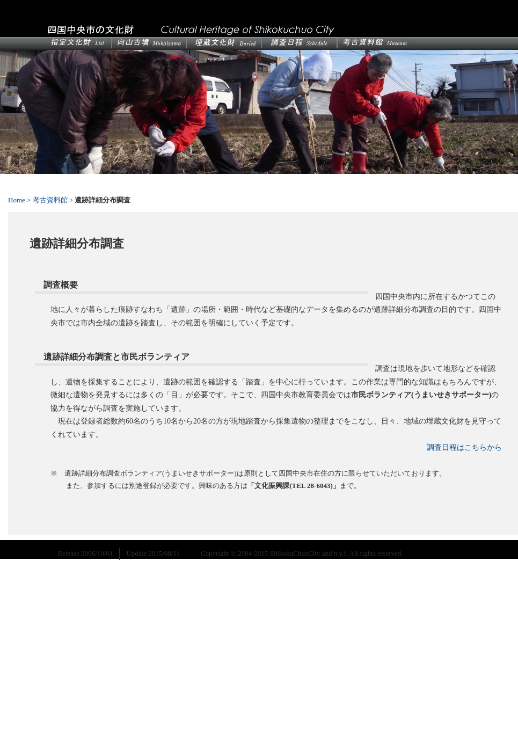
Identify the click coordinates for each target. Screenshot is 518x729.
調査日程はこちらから (464, 447)
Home (16, 200)
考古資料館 (50, 200)
